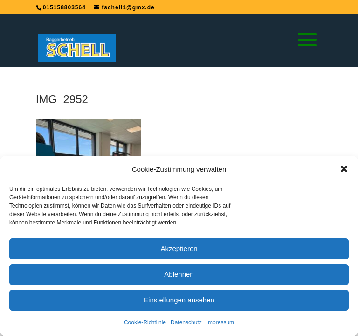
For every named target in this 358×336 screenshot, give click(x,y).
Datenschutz (186, 322)
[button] (344, 169)
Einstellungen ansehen (179, 300)
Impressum (220, 322)
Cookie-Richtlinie (145, 322)
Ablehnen (178, 274)
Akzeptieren (178, 248)
